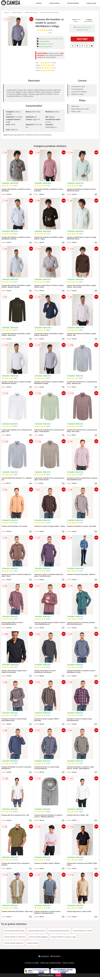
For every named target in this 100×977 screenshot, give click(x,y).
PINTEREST (55, 956)
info (30, 194)
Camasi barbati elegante (38, 937)
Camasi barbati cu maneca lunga (63, 937)
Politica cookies (68, 963)
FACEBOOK (43, 956)
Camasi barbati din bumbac (59, 931)
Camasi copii (91, 3)
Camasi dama (54, 3)
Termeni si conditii (32, 963)
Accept (58, 975)
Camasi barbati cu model (82, 931)
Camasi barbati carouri (36, 931)
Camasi (38, 3)
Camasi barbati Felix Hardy (49, 12)
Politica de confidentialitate (50, 963)
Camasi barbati (73, 3)
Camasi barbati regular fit (13, 943)
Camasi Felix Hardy (31, 12)
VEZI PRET (82, 38)
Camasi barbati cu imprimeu (15, 937)
